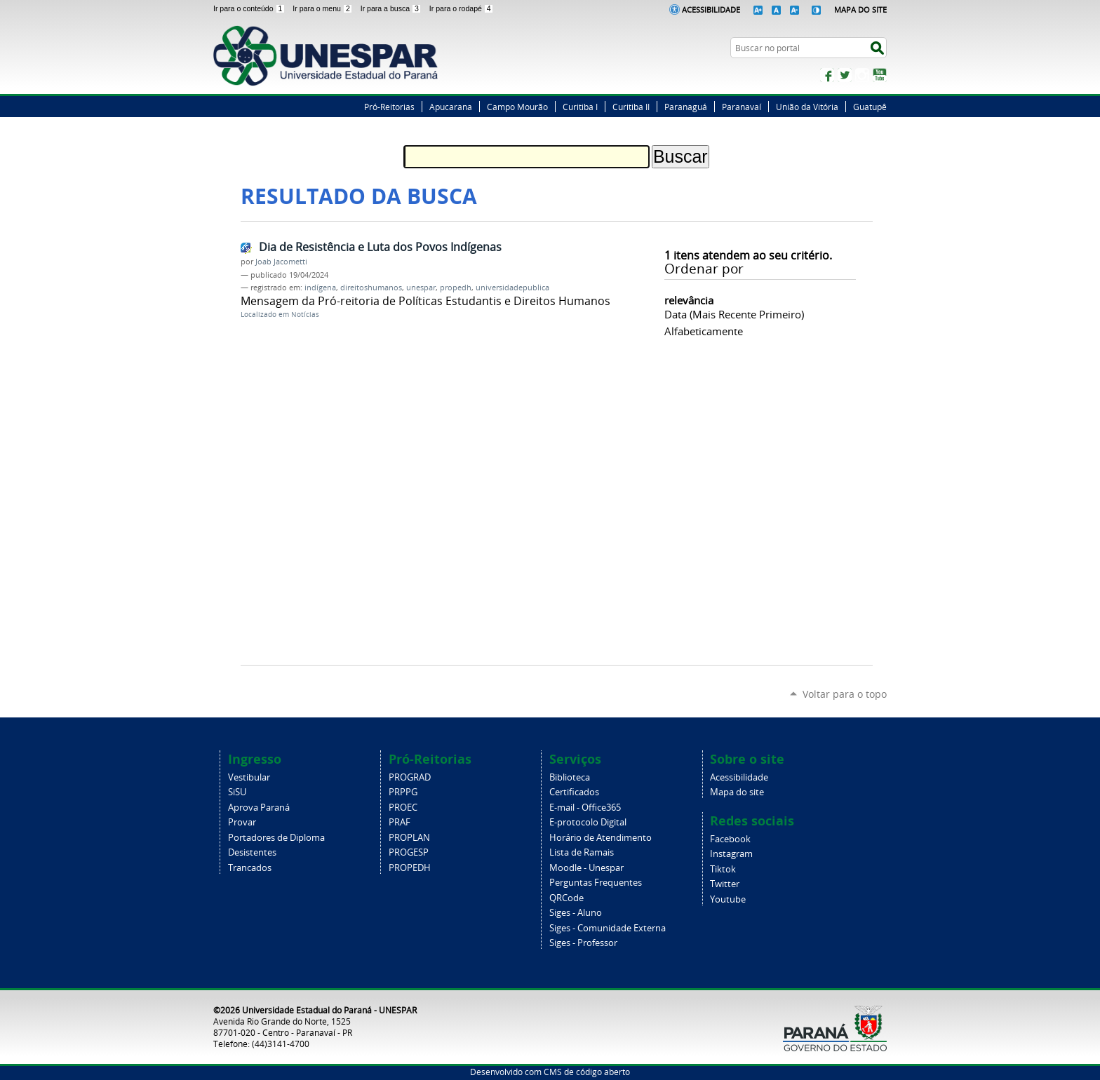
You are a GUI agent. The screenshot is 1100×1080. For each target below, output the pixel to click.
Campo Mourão (517, 106)
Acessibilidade (711, 9)
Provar (242, 822)
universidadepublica (512, 287)
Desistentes (252, 852)
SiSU (237, 792)
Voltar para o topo (845, 694)
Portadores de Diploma (276, 838)
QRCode (566, 898)
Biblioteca (569, 777)
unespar (421, 287)
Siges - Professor (583, 943)
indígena (320, 287)
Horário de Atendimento (600, 838)
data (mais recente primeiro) (734, 314)
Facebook (827, 75)
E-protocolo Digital (587, 822)
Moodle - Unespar (586, 868)
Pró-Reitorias (389, 106)
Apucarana (450, 106)
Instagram (862, 75)
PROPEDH (410, 868)
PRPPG (403, 792)
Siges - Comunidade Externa (607, 928)
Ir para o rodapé (461, 8)
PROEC (403, 808)
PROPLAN (409, 838)
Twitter (845, 75)
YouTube (880, 75)
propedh (455, 287)
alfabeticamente (703, 331)
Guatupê (870, 106)
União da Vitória (807, 106)
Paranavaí (741, 106)
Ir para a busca (392, 8)
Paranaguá (685, 106)
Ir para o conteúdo (250, 8)
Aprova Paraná (259, 808)
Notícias (305, 314)
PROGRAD (410, 777)
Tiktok (723, 869)
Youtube (728, 899)
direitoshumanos (371, 287)
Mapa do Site (860, 9)
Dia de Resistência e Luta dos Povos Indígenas (380, 247)
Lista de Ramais (581, 852)
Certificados (574, 792)
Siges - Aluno (575, 913)
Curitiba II (631, 106)
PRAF (399, 822)
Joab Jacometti (281, 261)
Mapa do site (737, 792)
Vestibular (249, 777)
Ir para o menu (323, 8)
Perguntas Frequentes (595, 883)
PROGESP (409, 852)
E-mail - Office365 (585, 808)
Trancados (249, 868)
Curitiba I (580, 106)
